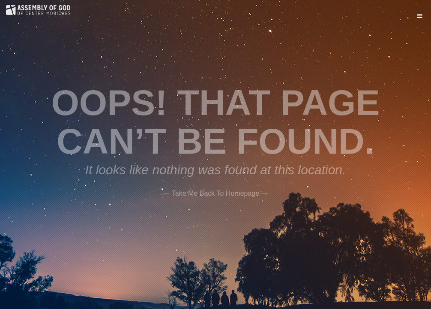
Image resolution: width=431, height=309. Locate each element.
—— (215, 192)
